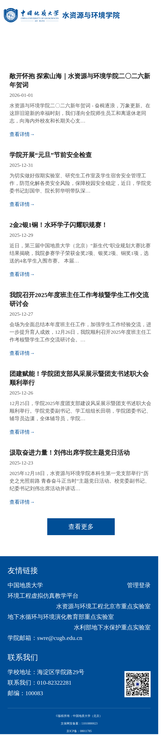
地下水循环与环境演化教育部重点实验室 (61, 617)
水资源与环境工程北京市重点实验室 (103, 606)
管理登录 (139, 585)
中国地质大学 (25, 585)
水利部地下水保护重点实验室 (112, 627)
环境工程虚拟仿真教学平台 (43, 595)
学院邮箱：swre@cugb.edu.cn (45, 638)
